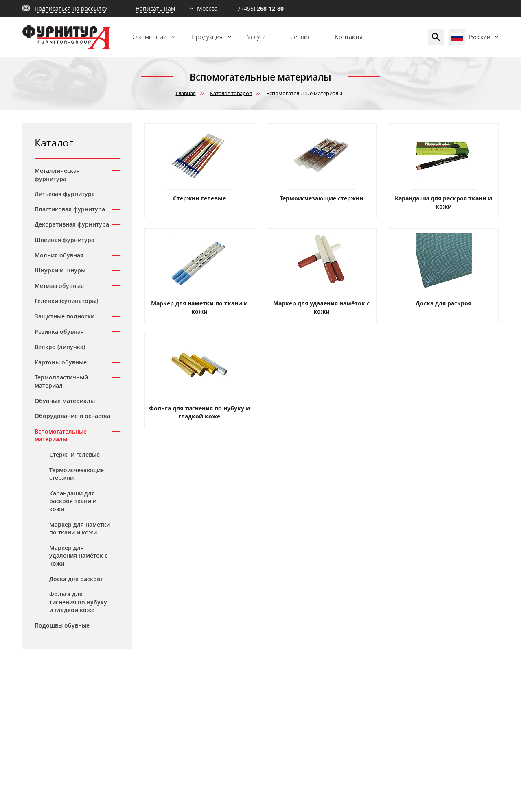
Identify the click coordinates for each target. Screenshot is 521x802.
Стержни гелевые (74, 454)
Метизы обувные (59, 286)
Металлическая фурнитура (57, 175)
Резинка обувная (59, 332)
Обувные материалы (65, 401)
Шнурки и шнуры (60, 270)
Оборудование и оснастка (72, 416)
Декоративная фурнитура (72, 224)
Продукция (207, 37)
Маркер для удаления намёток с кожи (78, 555)
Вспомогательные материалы (61, 435)
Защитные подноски (64, 316)
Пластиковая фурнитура (70, 209)
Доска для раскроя (76, 579)
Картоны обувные (61, 362)
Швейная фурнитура (64, 240)
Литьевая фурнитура (65, 194)
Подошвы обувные (62, 625)
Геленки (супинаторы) (66, 301)
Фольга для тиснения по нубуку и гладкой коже (78, 602)
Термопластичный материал (61, 381)
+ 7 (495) (258, 8)
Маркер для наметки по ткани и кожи (79, 528)
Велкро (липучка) (60, 347)
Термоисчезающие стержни (76, 474)
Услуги (256, 37)
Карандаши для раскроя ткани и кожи (72, 501)
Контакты (348, 37)
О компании (149, 37)
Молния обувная (59, 255)
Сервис (300, 37)
